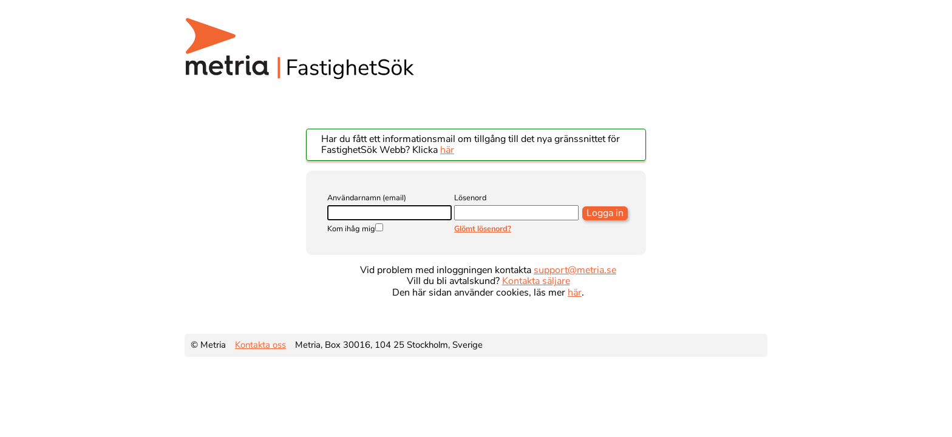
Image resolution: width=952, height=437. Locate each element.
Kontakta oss (260, 345)
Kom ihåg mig (351, 228)
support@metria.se (575, 270)
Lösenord (470, 197)
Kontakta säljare (536, 281)
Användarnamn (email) (366, 197)
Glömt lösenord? (482, 228)
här (447, 150)
